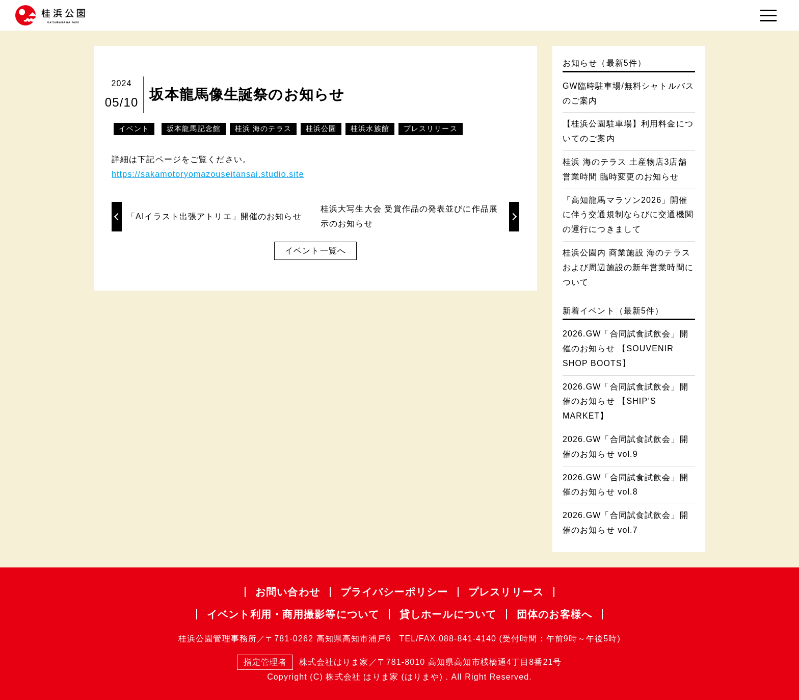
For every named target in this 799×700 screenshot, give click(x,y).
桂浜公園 (321, 128)
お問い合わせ (287, 592)
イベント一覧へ (315, 250)
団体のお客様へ (554, 614)
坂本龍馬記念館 (194, 128)
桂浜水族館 (370, 128)
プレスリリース (431, 128)
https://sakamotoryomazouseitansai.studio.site (208, 174)
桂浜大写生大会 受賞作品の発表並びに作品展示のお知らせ (409, 216)
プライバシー (394, 592)
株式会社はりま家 (302, 662)
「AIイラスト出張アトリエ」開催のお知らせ (214, 216)
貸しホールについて (448, 614)
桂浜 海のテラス (263, 128)
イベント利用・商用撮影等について (293, 614)
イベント (134, 128)
